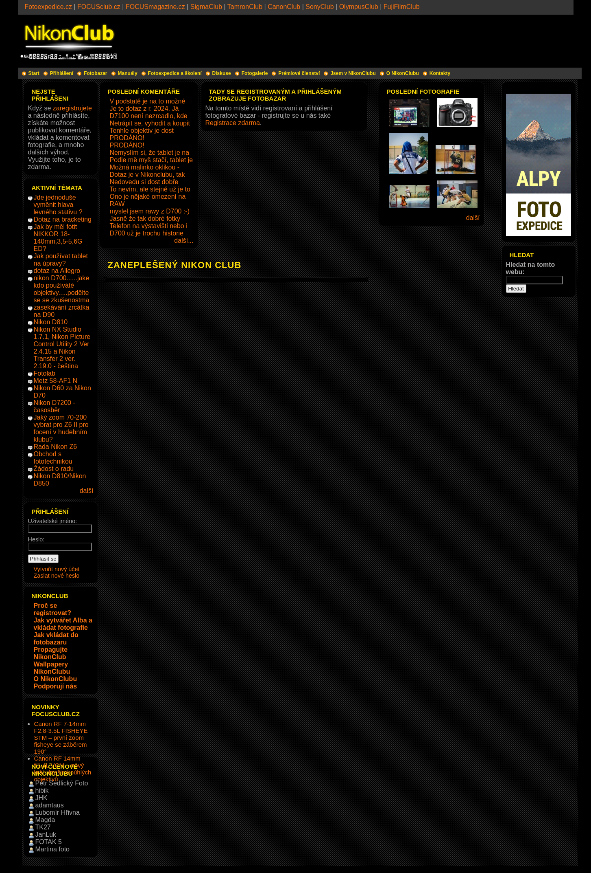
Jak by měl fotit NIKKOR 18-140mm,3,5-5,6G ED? (58, 237)
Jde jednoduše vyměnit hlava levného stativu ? (58, 205)
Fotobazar (95, 73)
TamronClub (244, 6)
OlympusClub (358, 6)
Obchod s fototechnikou (53, 458)
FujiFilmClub (402, 6)
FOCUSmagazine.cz (155, 6)
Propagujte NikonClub (51, 653)
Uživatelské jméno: (52, 521)
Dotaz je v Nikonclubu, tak (147, 174)
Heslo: (36, 539)
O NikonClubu (402, 73)
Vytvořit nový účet (57, 569)
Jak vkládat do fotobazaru (56, 638)
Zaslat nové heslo (57, 575)
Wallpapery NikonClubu (52, 668)
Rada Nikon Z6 (55, 446)
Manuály (127, 73)
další (87, 490)
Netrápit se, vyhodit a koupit (150, 123)
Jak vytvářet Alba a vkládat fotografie (63, 624)
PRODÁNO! (127, 137)
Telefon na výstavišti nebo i (149, 225)
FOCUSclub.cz (98, 6)
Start (33, 73)
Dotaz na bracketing (63, 219)
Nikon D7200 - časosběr (54, 406)
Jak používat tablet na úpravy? (61, 260)
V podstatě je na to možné (147, 101)
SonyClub (319, 6)
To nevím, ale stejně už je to (150, 189)
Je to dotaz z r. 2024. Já (144, 108)
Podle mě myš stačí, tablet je (151, 159)
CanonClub (284, 6)
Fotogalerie (255, 73)
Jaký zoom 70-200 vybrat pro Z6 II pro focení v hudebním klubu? (61, 428)
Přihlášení (61, 73)
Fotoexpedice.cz (48, 6)
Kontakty (440, 73)
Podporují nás (55, 686)
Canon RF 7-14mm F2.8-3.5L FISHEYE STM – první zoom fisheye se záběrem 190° (61, 737)
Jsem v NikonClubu (352, 73)
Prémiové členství (299, 73)
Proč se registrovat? (52, 609)
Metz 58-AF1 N (56, 380)
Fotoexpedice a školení (175, 73)
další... (183, 240)
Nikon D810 (51, 322)
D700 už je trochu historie (146, 233)
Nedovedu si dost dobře (144, 181)
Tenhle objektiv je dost (142, 130)
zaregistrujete (72, 108)
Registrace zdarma (232, 122)
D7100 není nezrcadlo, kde (149, 115)
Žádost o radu (54, 468)
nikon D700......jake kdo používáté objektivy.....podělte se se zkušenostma (61, 289)
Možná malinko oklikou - (145, 167)
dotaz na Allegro (57, 270)
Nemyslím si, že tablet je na (150, 152)
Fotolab (44, 373)
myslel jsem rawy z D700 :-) (150, 211)
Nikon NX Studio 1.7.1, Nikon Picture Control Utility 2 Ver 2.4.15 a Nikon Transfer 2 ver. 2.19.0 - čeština (62, 347)
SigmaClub (206, 6)
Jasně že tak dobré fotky (145, 218)
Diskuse (221, 73)
